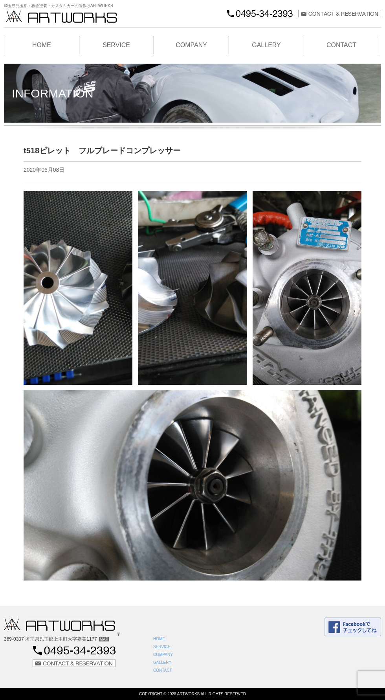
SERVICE (116, 45)
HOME (41, 45)
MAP (104, 639)
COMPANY (191, 45)
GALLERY (266, 45)
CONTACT (341, 45)
